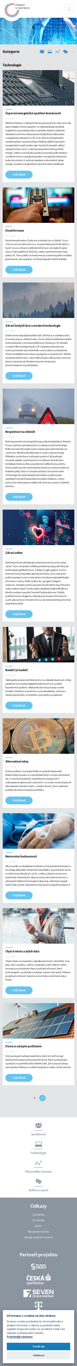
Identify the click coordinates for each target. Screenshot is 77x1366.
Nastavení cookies (38, 1231)
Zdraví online (14, 553)
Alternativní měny (16, 761)
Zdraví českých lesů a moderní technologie (33, 325)
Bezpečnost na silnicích (20, 432)
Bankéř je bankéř (16, 670)
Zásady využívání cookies (38, 1237)
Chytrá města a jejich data (22, 951)
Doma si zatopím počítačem (23, 1046)
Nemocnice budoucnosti (21, 856)
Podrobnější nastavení (19, 1336)
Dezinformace (14, 230)
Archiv (38, 1226)
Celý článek (19, 174)
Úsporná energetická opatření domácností (33, 113)
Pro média (38, 1220)
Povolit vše (38, 1346)
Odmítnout (38, 1355)
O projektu (38, 1214)
